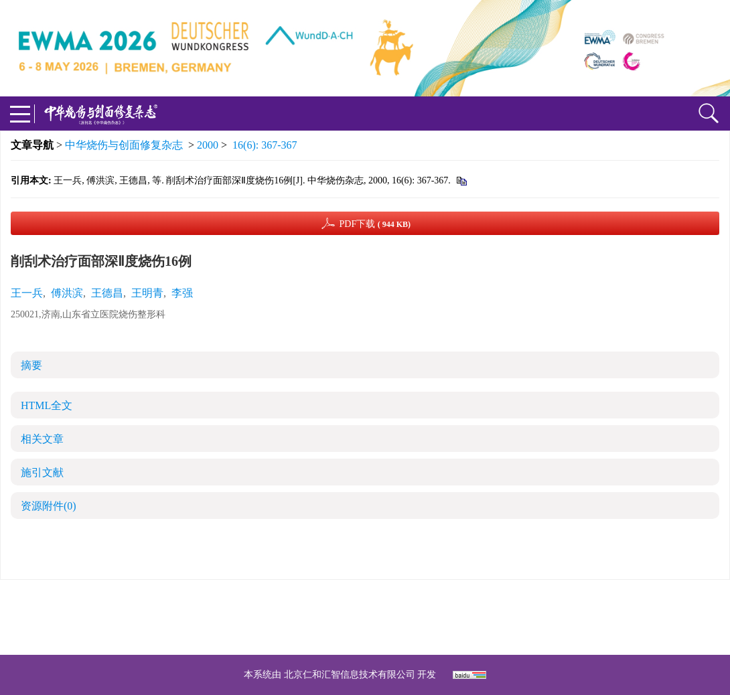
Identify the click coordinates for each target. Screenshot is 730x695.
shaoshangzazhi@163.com (382, 617)
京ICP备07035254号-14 (462, 601)
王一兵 (27, 293)
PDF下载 (375, 224)
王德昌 (107, 293)
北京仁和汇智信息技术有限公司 (349, 675)
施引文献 (42, 472)
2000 (207, 145)
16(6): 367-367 (264, 145)
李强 (182, 293)
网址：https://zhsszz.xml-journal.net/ (365, 633)
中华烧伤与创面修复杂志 (124, 145)
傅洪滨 (67, 293)
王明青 (147, 293)
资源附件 (48, 506)
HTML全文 (46, 405)
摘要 (31, 365)
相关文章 (42, 439)
